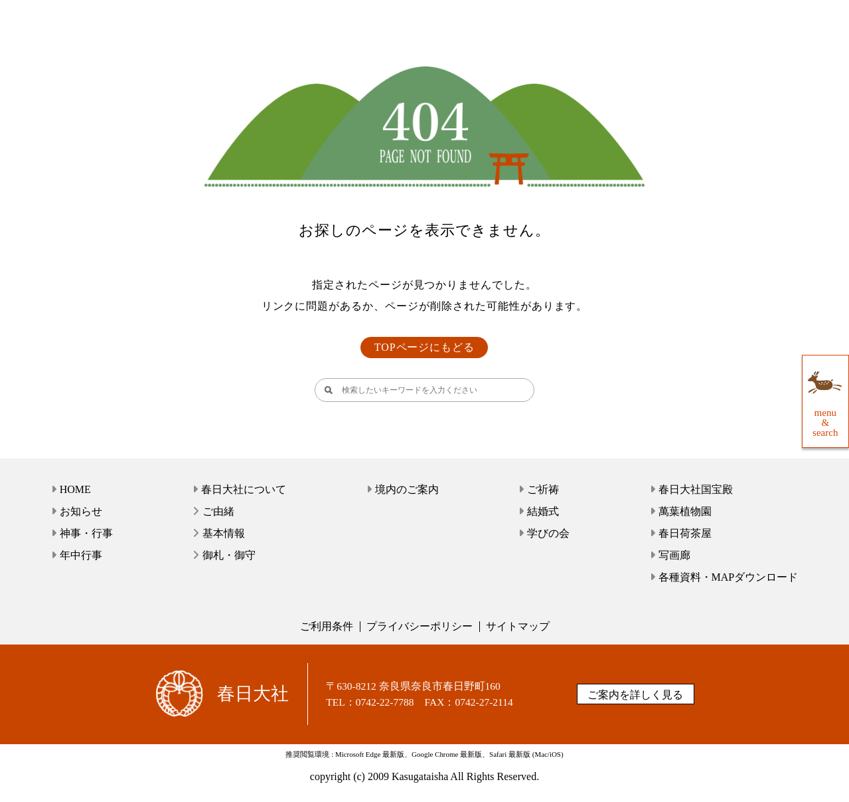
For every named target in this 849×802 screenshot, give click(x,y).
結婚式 (543, 511)
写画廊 (674, 555)
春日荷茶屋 (685, 533)
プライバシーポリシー (419, 626)
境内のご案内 (407, 489)
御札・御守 (229, 555)
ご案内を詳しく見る (635, 694)
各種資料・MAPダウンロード (728, 577)
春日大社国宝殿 (695, 489)
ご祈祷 (543, 489)
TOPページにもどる (424, 347)
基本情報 (223, 533)
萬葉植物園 (685, 511)
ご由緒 (218, 511)
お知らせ (81, 511)
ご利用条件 (326, 626)
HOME (75, 489)
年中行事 (81, 555)
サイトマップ (518, 626)
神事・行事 (86, 533)
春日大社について (243, 489)
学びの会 (548, 533)
